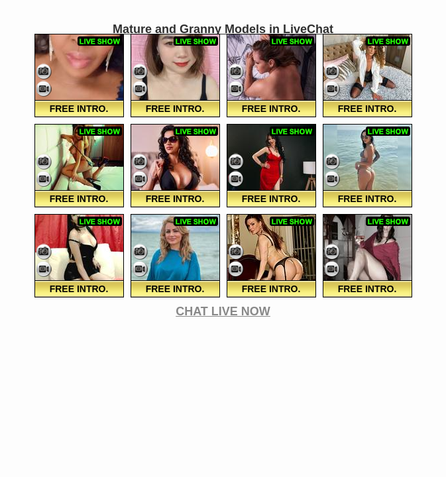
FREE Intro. (79, 108)
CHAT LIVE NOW (223, 311)
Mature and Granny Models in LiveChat (223, 29)
